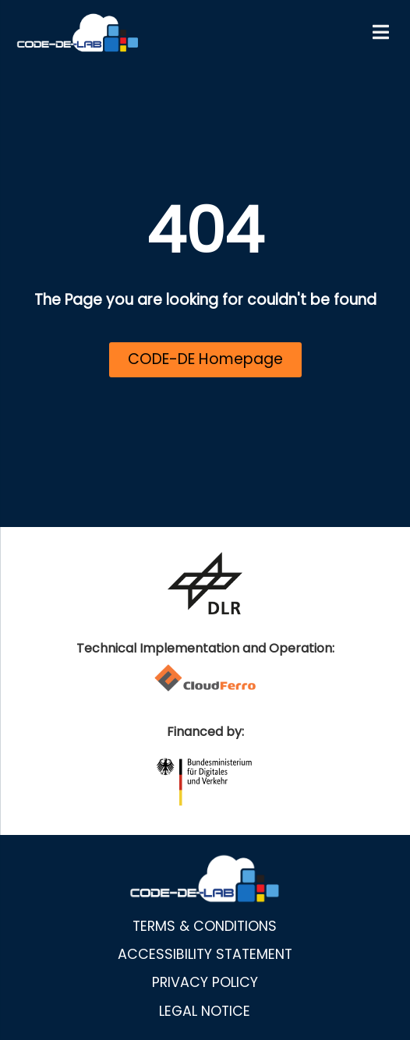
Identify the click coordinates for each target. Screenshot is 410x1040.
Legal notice (204, 1011)
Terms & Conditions (205, 926)
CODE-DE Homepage (205, 359)
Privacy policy (205, 982)
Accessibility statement (205, 954)
